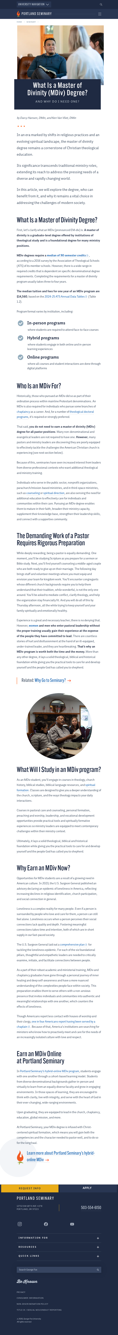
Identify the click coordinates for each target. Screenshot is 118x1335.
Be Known (27, 1281)
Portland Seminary (37, 14)
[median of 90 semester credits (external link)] (68, 255)
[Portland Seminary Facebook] (46, 1224)
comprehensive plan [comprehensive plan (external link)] (72, 944)
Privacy (21, 1292)
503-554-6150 (91, 1208)
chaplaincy (23, 412)
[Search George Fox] (55, 1270)
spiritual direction (53, 493)
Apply (87, 1188)
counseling (33, 493)
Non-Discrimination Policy (32, 1303)
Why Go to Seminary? (50, 680)
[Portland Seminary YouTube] (72, 1224)
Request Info (30, 1188)
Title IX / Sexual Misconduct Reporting (39, 1309)
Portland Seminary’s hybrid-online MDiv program (49, 1071)
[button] (101, 4)
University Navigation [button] (34, 4)
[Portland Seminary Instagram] (20, 1224)
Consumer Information (30, 1297)
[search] (97, 1270)
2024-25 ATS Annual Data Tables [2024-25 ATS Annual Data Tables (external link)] (65, 296)
